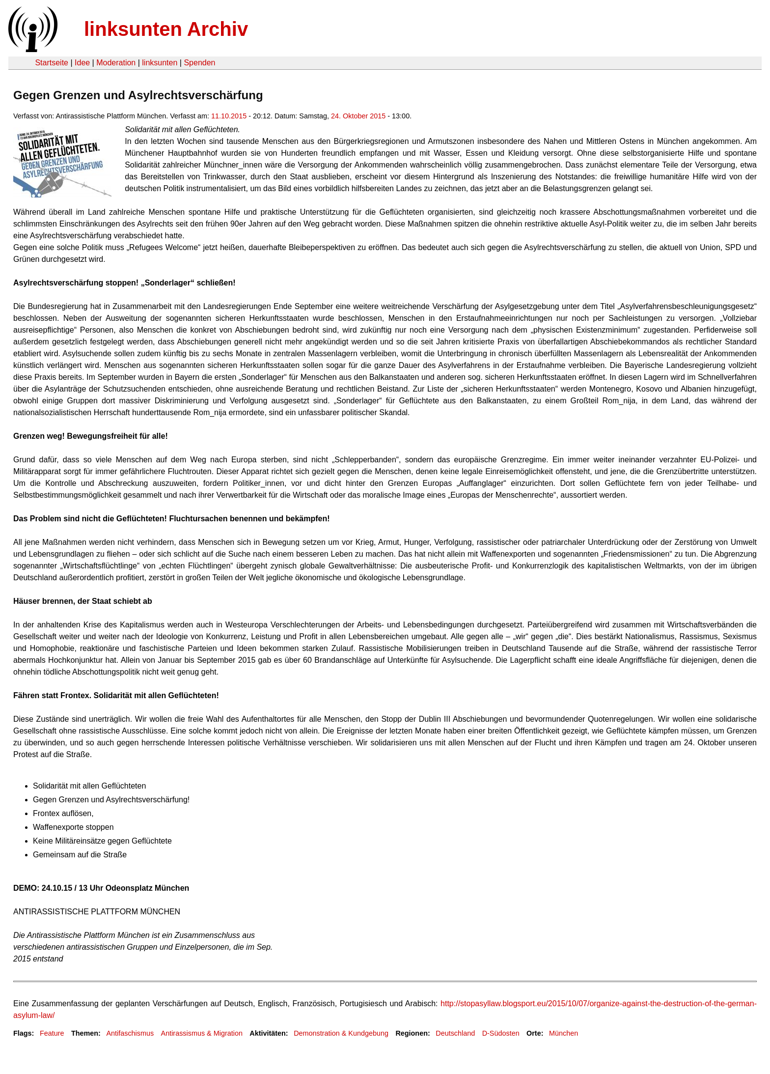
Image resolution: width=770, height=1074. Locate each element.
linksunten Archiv (166, 29)
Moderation (116, 62)
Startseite (51, 62)
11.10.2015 (229, 116)
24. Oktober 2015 (358, 116)
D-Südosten (501, 1033)
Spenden (199, 62)
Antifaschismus (130, 1033)
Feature (52, 1033)
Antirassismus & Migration (202, 1033)
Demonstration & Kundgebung (341, 1033)
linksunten (159, 62)
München (563, 1033)
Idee (82, 62)
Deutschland (455, 1033)
